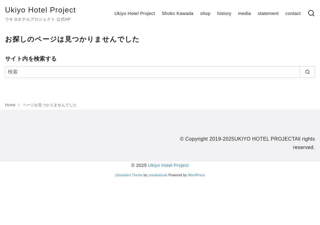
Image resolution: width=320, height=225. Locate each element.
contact (293, 13)
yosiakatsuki (158, 175)
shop (205, 13)
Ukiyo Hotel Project (40, 10)
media (244, 13)
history (224, 13)
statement (268, 13)
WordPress (196, 175)
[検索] (311, 13)
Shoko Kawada (178, 13)
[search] (307, 72)
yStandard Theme (128, 175)
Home (11, 105)
